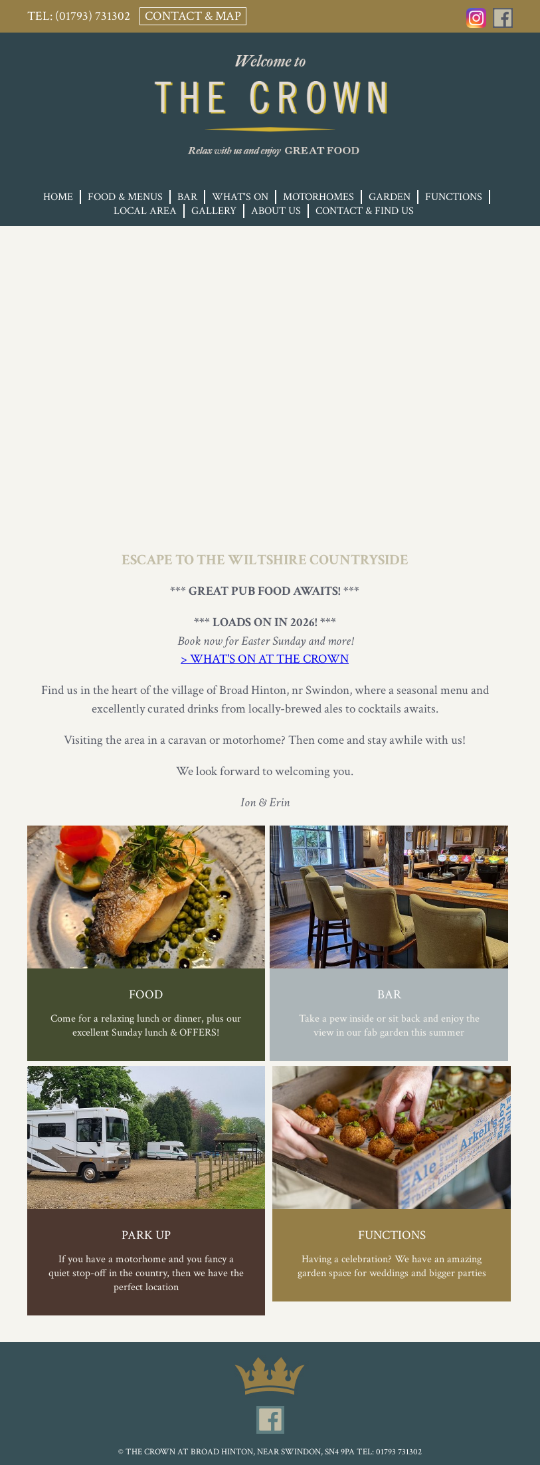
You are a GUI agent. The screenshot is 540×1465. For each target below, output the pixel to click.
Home (58, 197)
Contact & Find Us (364, 211)
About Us (276, 211)
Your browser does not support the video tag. (270, 361)
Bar (187, 197)
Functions (453, 197)
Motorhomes (318, 197)
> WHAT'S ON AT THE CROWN (265, 659)
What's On (240, 197)
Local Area (145, 211)
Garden (389, 197)
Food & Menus (125, 197)
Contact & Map (193, 16)
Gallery (213, 211)
